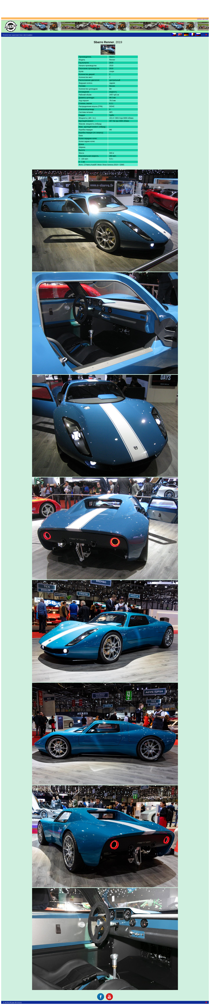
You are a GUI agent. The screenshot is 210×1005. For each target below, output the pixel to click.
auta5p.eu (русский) (202, 19)
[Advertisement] (105, 7)
